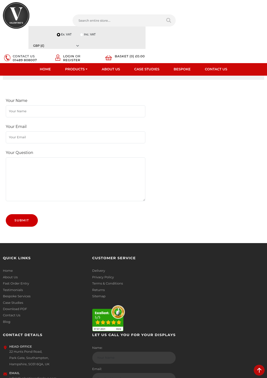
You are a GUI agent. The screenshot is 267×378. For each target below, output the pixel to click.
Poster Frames (36, 74)
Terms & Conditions (85, 261)
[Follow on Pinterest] (176, 311)
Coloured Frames (128, 74)
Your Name (16, 106)
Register (199, 20)
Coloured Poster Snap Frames (81, 74)
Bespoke (182, 37)
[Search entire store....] (82, 21)
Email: (208, 277)
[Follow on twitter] (149, 311)
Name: (208, 256)
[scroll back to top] (259, 370)
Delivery (76, 249)
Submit (21, 198)
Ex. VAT (186, 3)
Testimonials (12, 268)
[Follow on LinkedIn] (158, 311)
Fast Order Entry (16, 261)
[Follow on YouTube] (167, 311)
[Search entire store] (124, 21)
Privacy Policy (80, 255)
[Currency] (243, 3)
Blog (6, 299)
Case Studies (147, 37)
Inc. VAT (210, 3)
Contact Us (216, 37)
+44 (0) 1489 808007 (159, 300)
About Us (111, 37)
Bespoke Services (16, 274)
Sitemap (76, 274)
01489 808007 (159, 20)
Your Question (19, 140)
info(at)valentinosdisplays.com (166, 279)
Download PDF (15, 286)
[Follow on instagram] (185, 311)
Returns (76, 268)
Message (210, 298)
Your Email (16, 123)
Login (196, 16)
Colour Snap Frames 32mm (173, 74)
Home (45, 37)
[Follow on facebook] (140, 311)
